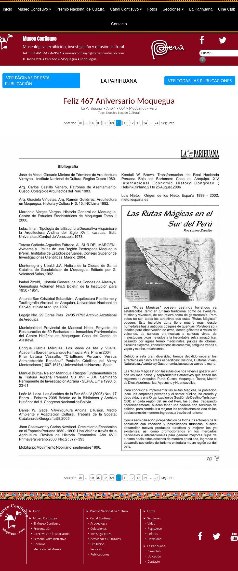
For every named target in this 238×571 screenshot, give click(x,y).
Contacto (119, 24)
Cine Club (226, 9)
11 (125, 123)
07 (99, 123)
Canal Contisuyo (124, 9)
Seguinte (167, 123)
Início (7, 9)
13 (138, 123)
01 (81, 123)
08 (105, 123)
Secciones (171, 9)
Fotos (152, 9)
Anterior (70, 123)
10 (118, 123)
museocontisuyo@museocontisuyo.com (94, 53)
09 (112, 123)
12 (132, 123)
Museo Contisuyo (33, 9)
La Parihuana (200, 9)
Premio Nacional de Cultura (80, 9)
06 (92, 123)
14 (145, 123)
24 (157, 123)
